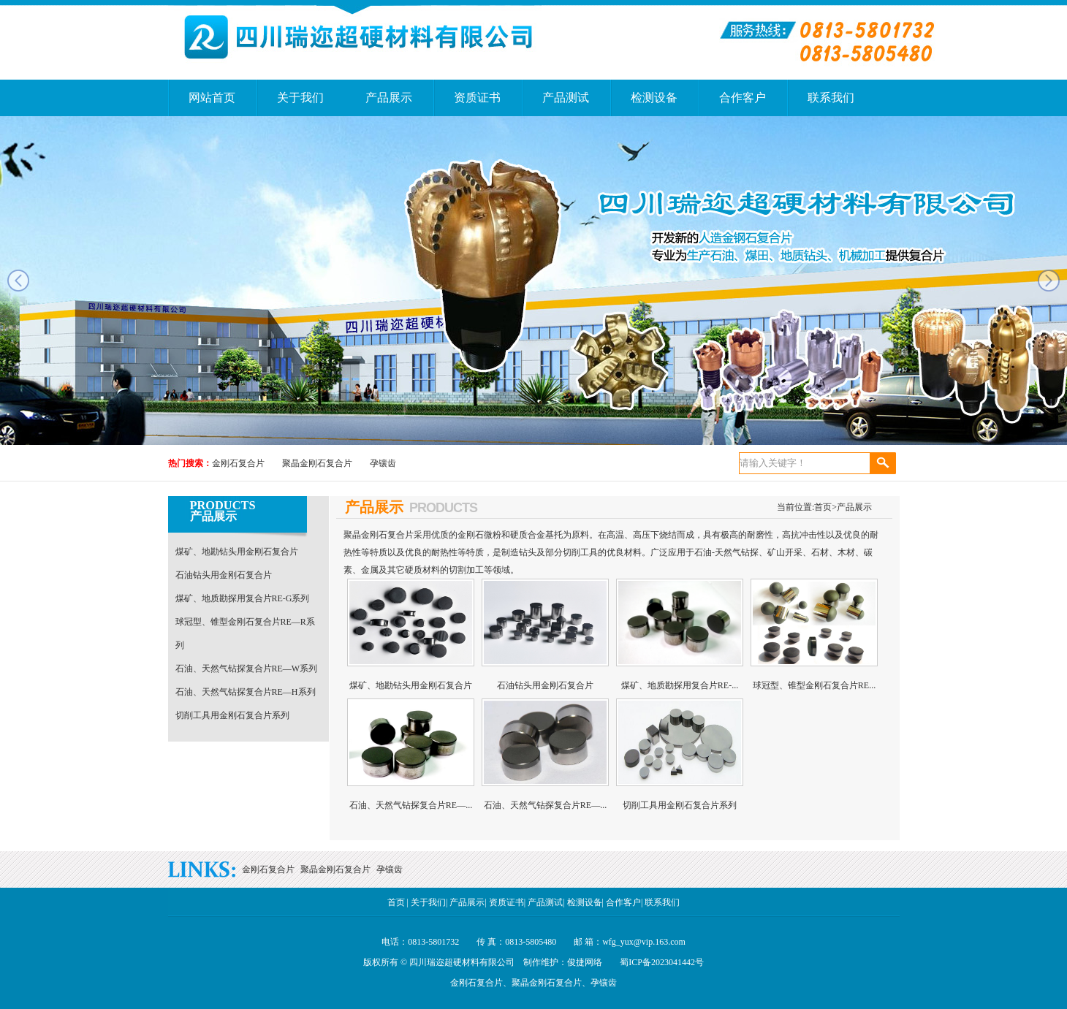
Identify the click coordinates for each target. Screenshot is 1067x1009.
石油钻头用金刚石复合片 (223, 575)
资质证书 (477, 97)
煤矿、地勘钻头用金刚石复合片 (236, 552)
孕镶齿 (383, 463)
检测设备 (654, 97)
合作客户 (742, 97)
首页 (825, 507)
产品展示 (388, 97)
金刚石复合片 (238, 463)
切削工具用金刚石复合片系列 (232, 715)
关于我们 (300, 97)
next (1049, 281)
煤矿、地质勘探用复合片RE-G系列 (242, 598)
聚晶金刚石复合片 (317, 463)
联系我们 (831, 97)
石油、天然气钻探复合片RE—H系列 (245, 692)
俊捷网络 (584, 962)
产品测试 (565, 97)
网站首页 (212, 97)
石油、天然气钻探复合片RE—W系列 (246, 668)
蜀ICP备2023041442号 (662, 962)
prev (18, 281)
